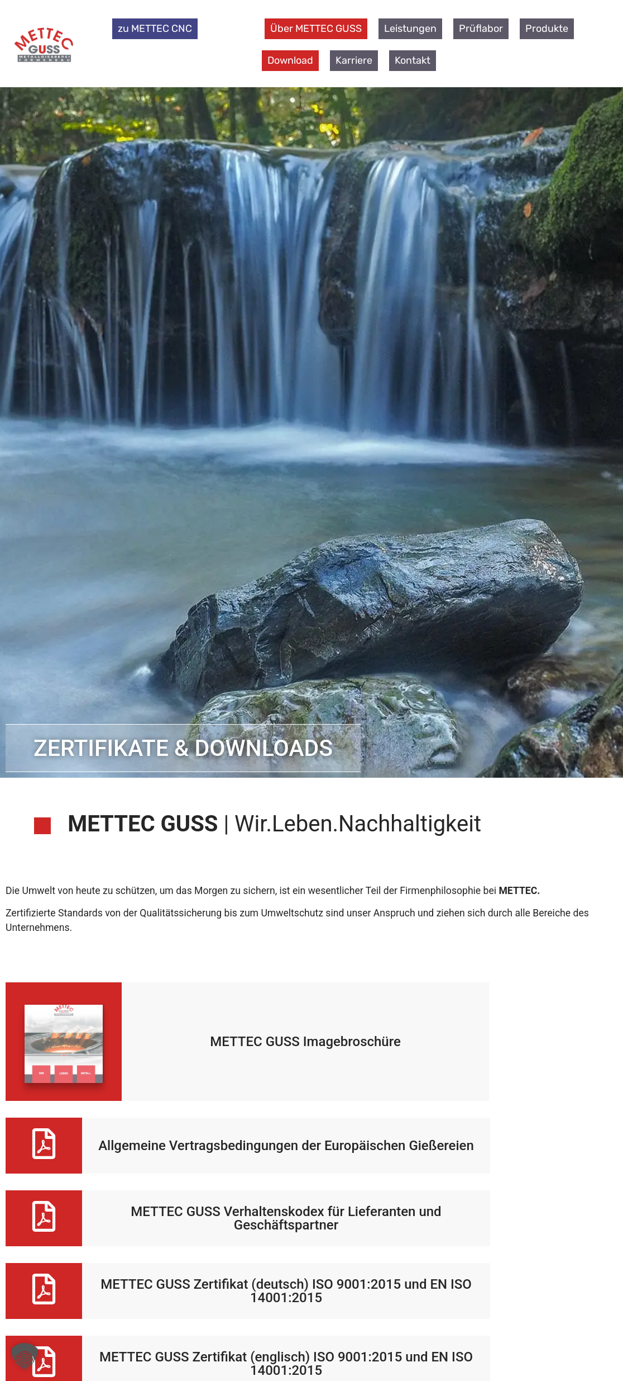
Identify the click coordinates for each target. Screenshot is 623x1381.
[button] (24, 1356)
